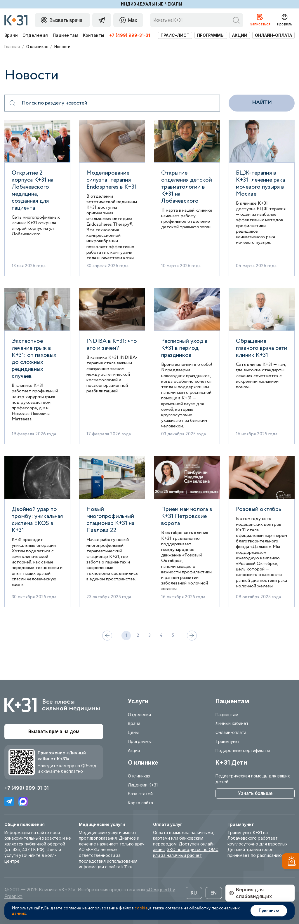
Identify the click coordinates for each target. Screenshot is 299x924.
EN (214, 893)
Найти (262, 103)
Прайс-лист (175, 35)
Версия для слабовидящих (250, 893)
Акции (239, 35)
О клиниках (37, 46)
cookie (141, 908)
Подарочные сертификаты (242, 750)
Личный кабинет (231, 723)
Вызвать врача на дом (53, 731)
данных (19, 913)
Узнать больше (255, 793)
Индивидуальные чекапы (151, 4)
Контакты (94, 35)
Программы (211, 35)
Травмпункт (227, 741)
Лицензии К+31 (143, 784)
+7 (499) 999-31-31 (129, 35)
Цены (133, 732)
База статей (140, 793)
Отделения (35, 35)
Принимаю (269, 910)
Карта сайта (140, 802)
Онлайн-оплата (273, 35)
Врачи (11, 35)
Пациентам (65, 35)
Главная (12, 46)
